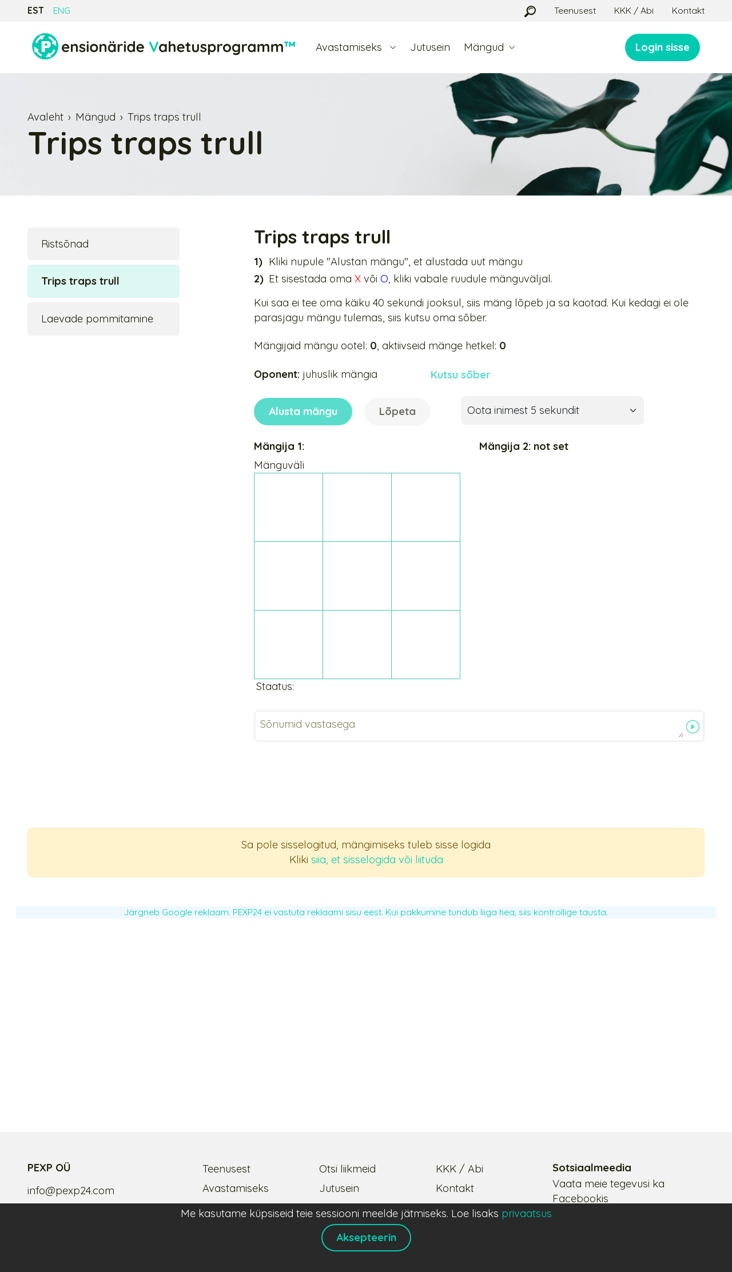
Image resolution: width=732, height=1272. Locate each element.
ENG (61, 10)
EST (35, 10)
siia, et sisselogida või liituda (377, 859)
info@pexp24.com (70, 1190)
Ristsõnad (65, 243)
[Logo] (163, 47)
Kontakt (688, 10)
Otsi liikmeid (347, 1168)
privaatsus (527, 1213)
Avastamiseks (235, 1188)
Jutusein (430, 47)
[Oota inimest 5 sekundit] (552, 410)
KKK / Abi (634, 10)
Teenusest (575, 10)
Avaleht (45, 116)
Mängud (95, 116)
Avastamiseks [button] (350, 47)
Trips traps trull (164, 116)
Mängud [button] (484, 47)
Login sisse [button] (662, 47)
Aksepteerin (366, 1237)
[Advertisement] (366, 1013)
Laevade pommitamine (97, 318)
